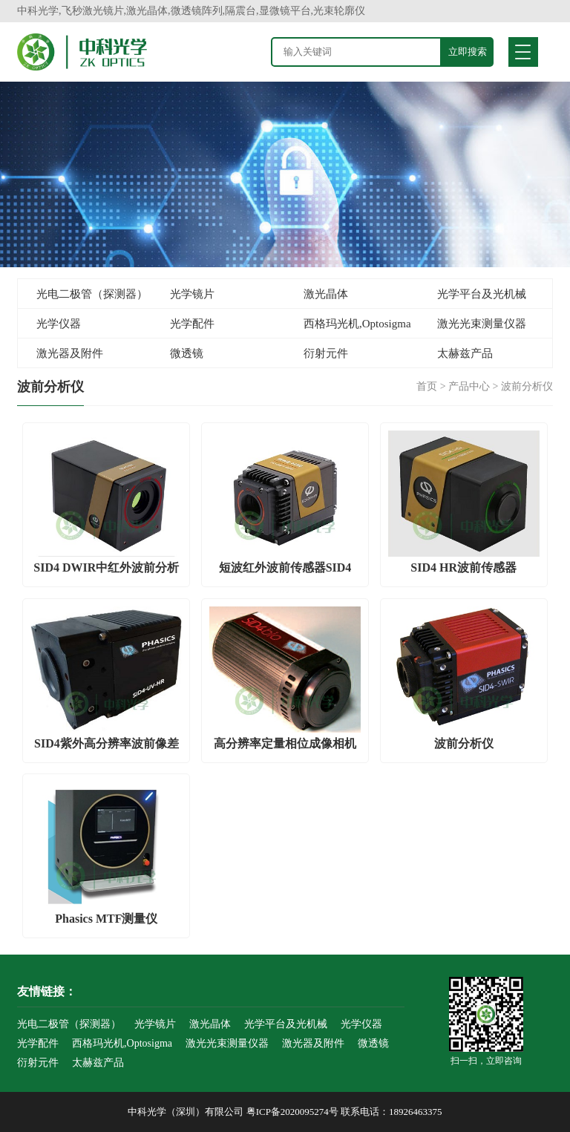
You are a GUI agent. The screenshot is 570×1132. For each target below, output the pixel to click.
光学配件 (192, 324)
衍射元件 (326, 353)
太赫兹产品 (465, 353)
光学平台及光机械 (481, 294)
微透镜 (186, 353)
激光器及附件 (69, 353)
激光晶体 (326, 294)
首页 (426, 386)
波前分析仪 (527, 386)
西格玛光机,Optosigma (357, 324)
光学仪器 (58, 324)
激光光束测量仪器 (481, 324)
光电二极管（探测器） (92, 294)
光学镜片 (192, 294)
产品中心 (469, 386)
